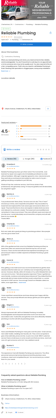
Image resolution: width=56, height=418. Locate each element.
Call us (7, 403)
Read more (5, 71)
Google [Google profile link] (9, 412)
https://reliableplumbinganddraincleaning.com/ (21, 408)
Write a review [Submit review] (26, 44)
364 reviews (18, 37)
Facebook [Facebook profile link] (19, 412)
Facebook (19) (46, 159)
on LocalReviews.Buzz (13, 166)
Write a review (13, 149)
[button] (24, 363)
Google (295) (28, 159)
